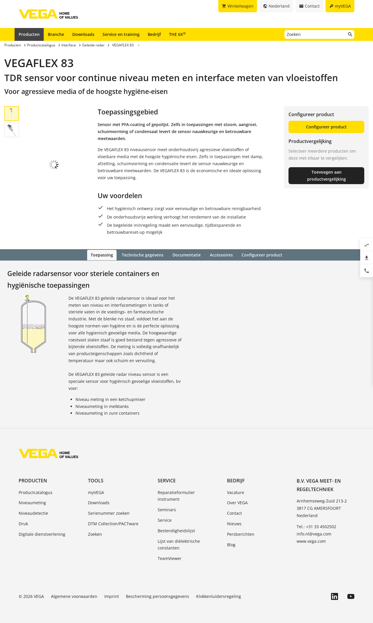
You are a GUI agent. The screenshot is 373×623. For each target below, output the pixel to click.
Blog (231, 544)
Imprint (111, 595)
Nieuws (234, 523)
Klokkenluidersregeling (218, 595)
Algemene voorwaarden (74, 595)
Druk (23, 523)
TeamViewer (170, 558)
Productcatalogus (35, 492)
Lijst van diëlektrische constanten (179, 544)
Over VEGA (237, 502)
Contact (234, 513)
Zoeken (95, 533)
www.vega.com (311, 540)
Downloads (83, 34)
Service (167, 480)
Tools (95, 480)
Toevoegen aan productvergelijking (326, 175)
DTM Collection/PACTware (113, 523)
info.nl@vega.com (314, 533)
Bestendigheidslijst (176, 530)
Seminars (167, 509)
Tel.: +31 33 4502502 (316, 526)
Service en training (121, 34)
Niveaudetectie (33, 513)
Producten (29, 34)
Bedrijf (154, 34)
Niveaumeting (32, 502)
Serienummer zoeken (109, 513)
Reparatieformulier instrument (176, 495)
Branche (56, 34)
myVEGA (96, 492)
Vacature (235, 492)
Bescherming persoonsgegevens (157, 595)
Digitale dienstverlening (42, 533)
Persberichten (240, 533)
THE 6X (177, 34)
